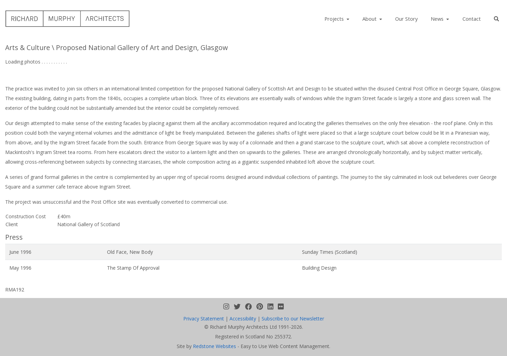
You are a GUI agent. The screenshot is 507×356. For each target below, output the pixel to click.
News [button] (438, 18)
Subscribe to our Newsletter (293, 318)
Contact (471, 18)
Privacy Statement (203, 318)
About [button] (370, 18)
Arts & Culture (27, 47)
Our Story (406, 18)
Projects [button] (334, 18)
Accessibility (243, 318)
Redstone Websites (214, 346)
